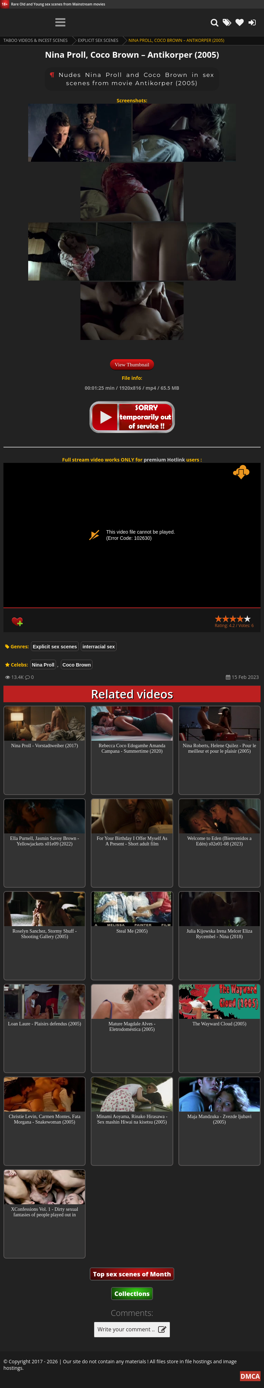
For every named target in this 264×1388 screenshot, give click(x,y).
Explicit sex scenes (98, 40)
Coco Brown (77, 665)
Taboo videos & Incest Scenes (35, 40)
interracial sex (98, 646)
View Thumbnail (132, 364)
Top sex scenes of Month (132, 1274)
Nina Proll (43, 665)
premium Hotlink (164, 459)
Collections (132, 1293)
